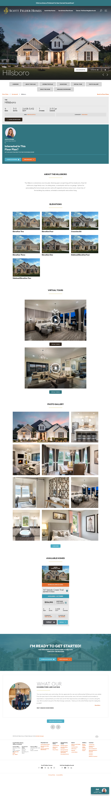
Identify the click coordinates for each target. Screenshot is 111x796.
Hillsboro (63, 619)
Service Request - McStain (93, 753)
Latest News (74, 753)
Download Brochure (14, 119)
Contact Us (91, 746)
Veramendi (15, 94)
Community (81, 114)
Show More (97, 707)
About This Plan (30, 84)
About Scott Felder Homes (75, 747)
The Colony (46, 619)
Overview (15, 84)
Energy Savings (64, 751)
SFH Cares (73, 750)
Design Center (64, 747)
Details (64, 624)
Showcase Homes (55, 749)
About (73, 744)
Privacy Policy (51, 776)
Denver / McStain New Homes (45, 751)
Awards (73, 752)
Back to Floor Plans (103, 94)
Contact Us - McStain (92, 748)
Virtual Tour (78, 84)
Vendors (91, 756)
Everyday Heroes (65, 755)
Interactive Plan (48, 84)
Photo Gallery (94, 84)
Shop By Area (44, 744)
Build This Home (45, 89)
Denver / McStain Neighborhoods (86, 10)
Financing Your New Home (64, 754)
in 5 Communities (80, 69)
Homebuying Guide (64, 745)
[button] (101, 10)
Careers (91, 754)
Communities (56, 747)
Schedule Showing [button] (49, 624)
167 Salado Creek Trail (51, 593)
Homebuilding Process (64, 749)
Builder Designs (40, 737)
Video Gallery (84, 749)
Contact (91, 744)
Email (15, 756)
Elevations (63, 84)
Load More (56, 546)
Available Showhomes (64, 89)
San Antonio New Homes (65, 10)
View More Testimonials (55, 723)
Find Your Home (55, 745)
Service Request (93, 750)
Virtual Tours (84, 752)
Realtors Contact (93, 758)
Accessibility (59, 776)
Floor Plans (5, 94)
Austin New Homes (49, 10)
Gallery (84, 744)
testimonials (74, 748)
